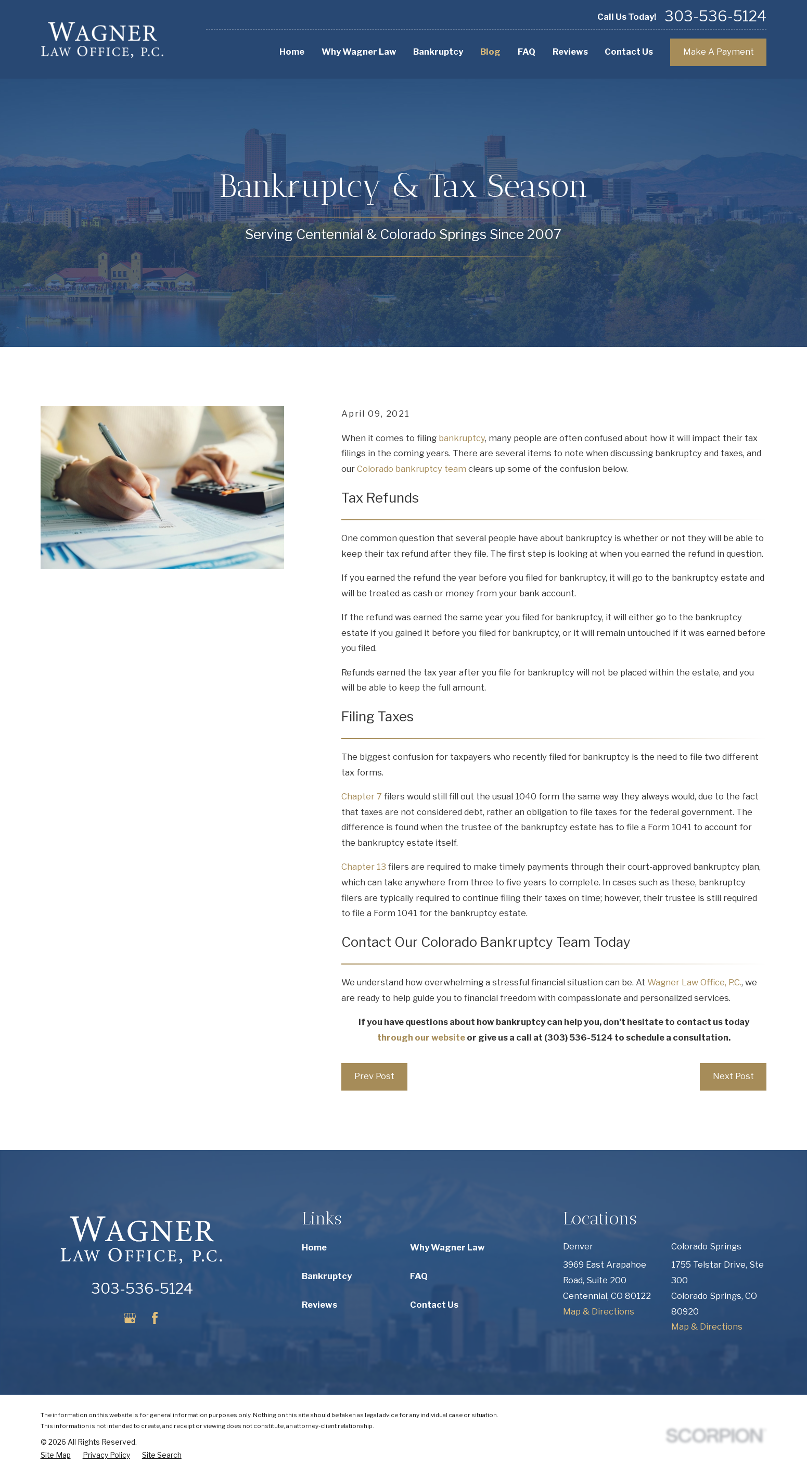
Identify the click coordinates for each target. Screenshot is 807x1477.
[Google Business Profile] (130, 1318)
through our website (421, 1037)
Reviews (319, 1304)
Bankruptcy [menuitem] (438, 51)
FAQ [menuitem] (526, 51)
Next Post (733, 1076)
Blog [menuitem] (490, 51)
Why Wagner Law (447, 1247)
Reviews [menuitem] (570, 51)
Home (314, 1247)
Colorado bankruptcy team (411, 469)
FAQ (419, 1276)
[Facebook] (155, 1318)
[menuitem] (56, 1455)
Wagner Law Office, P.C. (694, 982)
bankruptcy (462, 438)
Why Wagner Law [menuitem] (359, 51)
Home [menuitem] (291, 51)
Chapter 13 (363, 866)
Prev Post (374, 1076)
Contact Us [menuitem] (629, 51)
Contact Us (434, 1304)
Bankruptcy (327, 1276)
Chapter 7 (361, 796)
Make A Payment (718, 51)
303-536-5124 (715, 16)
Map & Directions (598, 1311)
